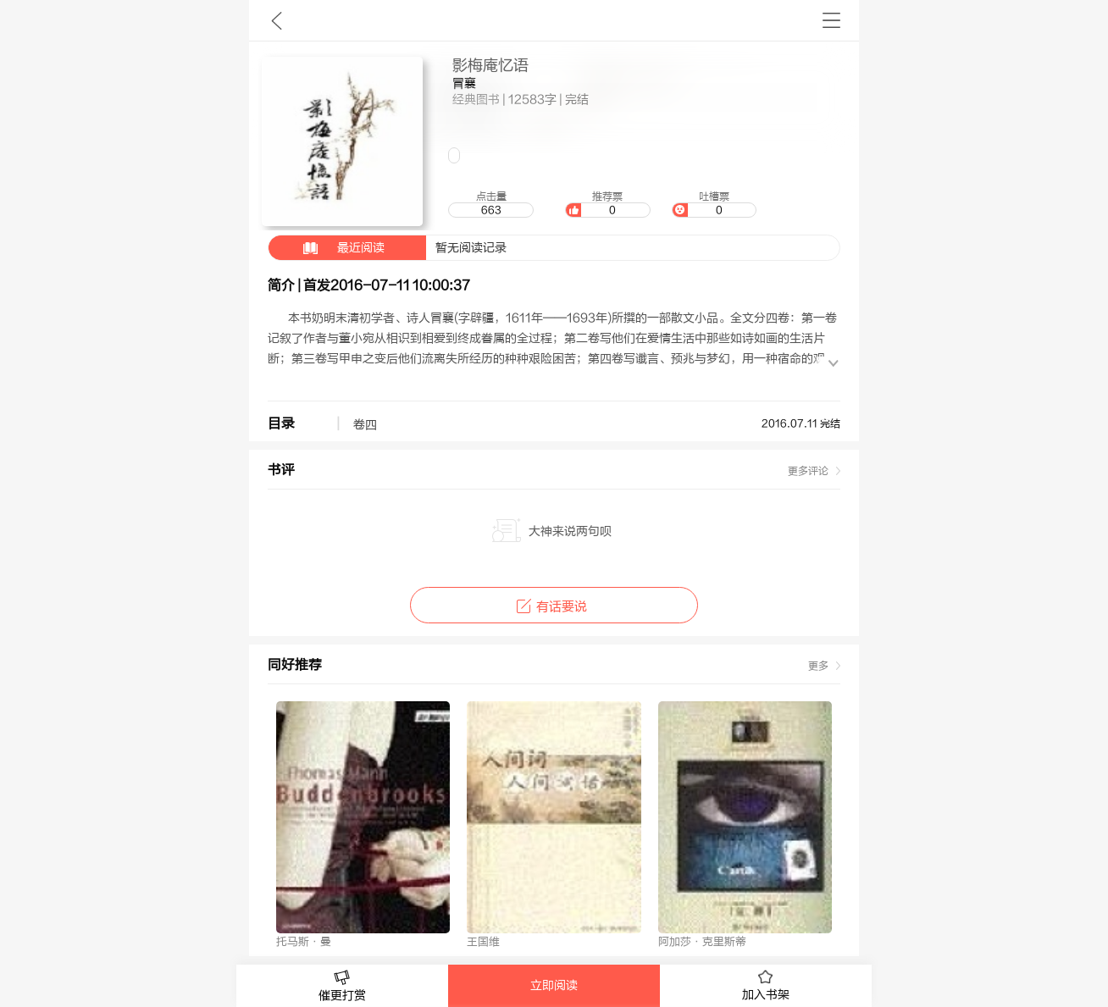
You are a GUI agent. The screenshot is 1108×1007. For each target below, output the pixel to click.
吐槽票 (714, 204)
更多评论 (808, 471)
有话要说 (553, 607)
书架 (831, 20)
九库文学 (276, 20)
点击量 (490, 204)
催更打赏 (342, 986)
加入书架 (766, 986)
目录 (281, 423)
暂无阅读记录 (388, 247)
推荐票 (607, 204)
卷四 (365, 425)
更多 (818, 666)
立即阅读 (554, 986)
